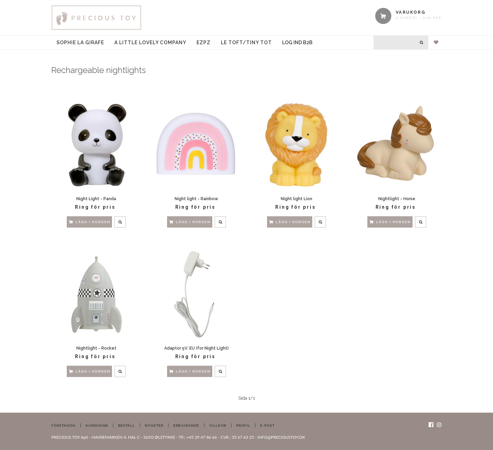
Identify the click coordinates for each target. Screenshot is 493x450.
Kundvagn (97, 425)
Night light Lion (296, 198)
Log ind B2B (297, 42)
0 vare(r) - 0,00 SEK (419, 18)
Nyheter (154, 425)
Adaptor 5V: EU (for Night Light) (196, 348)
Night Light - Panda (96, 198)
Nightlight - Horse (396, 198)
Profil (243, 425)
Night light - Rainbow (196, 198)
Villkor (217, 425)
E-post (267, 425)
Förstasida (63, 425)
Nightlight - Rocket (96, 348)
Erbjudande (186, 425)
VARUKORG (411, 12)
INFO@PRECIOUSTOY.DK (281, 437)
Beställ (126, 425)
